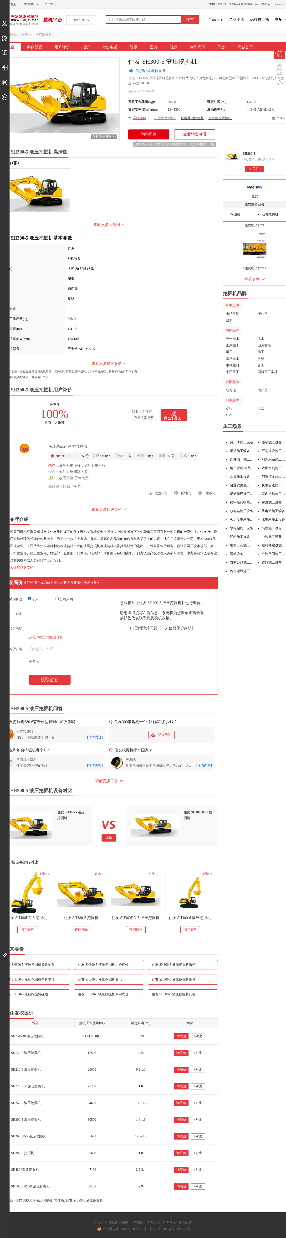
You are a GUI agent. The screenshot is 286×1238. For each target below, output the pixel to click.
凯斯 (229, 320)
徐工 (261, 338)
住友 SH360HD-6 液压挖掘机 (27, 918)
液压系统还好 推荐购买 (67, 446)
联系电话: (16, 629)
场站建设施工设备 (242, 494)
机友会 (265, 4)
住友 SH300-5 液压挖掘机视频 (26, 994)
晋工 (261, 365)
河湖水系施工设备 (274, 459)
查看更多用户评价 (107, 510)
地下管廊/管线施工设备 (242, 468)
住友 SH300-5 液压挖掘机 (22, 1119)
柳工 (261, 352)
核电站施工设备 (241, 511)
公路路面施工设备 (274, 554)
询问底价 (197, 47)
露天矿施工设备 (241, 442)
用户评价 (62, 47)
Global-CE (280, 4)
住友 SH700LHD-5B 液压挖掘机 (27, 1186)
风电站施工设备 (273, 511)
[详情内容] (95, 737)
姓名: (19, 614)
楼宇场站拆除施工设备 (242, 502)
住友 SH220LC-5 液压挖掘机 (24, 1086)
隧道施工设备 (272, 502)
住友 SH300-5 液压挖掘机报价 (174, 964)
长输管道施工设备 (274, 485)
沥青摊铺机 (270, 214)
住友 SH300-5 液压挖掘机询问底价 (103, 994)
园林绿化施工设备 (242, 459)
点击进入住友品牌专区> (17, 567)
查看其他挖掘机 (192, 118)
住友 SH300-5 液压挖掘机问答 (174, 994)
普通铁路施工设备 (242, 485)
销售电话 (109, 47)
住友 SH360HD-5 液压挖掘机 (190, 918)
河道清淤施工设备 (274, 476)
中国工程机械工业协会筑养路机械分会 (233, 4)
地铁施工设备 (272, 537)
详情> (77, 486)
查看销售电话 (194, 134)
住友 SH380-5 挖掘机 (135, 918)
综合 (11, 47)
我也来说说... (173, 418)
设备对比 (279, 53)
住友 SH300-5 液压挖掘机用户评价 (103, 964)
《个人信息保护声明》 (176, 628)
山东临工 (232, 345)
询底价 (181, 1036)
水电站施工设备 (273, 519)
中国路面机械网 (19, 20)
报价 (86, 47)
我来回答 (160, 735)
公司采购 (64, 599)
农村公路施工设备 (242, 562)
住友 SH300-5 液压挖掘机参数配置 (29, 964)
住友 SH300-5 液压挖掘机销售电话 (29, 979)
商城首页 (245, 47)
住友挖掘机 (43, 34)
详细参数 (139, 118)
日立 (261, 408)
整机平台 (52, 19)
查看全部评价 (144, 417)
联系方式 (153, 1223)
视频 (174, 47)
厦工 (229, 352)
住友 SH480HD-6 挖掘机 (81, 918)
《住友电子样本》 (254, 268)
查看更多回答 (106, 781)
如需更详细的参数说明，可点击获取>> (24, 377)
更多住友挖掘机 (220, 118)
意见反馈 (169, 1223)
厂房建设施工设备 (274, 451)
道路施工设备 (272, 562)
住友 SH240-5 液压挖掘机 (22, 1103)
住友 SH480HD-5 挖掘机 (21, 1169)
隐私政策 (185, 1223)
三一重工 (232, 338)
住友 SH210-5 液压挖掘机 (22, 1069)
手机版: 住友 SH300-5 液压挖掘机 (28, 1200)
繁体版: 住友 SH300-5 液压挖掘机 (78, 1200)
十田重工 (232, 372)
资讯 (134, 47)
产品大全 (216, 19)
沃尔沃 (263, 314)
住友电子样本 (255, 225)
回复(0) (210, 493)
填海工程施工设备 (242, 545)
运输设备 (236, 554)
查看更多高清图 (106, 225)
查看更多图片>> (104, 136)
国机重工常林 (268, 372)
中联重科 (232, 365)
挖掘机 (27, 34)
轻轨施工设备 (240, 537)
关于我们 (137, 1223)
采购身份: (16, 599)
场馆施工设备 (240, 451)
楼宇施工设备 (272, 442)
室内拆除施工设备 (274, 494)
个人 (33, 599)
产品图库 (236, 19)
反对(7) (186, 493)
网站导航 (29, 4)
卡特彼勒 (232, 314)
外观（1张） (10, 163)
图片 (154, 47)
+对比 (198, 1036)
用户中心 (50, 4)
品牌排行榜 (259, 19)
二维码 (281, 118)
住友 (254, 196)
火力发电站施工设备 (242, 519)
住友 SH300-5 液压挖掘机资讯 (100, 979)
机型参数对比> (165, 118)
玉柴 (261, 358)
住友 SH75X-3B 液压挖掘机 (24, 1036)
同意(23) (161, 493)
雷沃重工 (232, 358)
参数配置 (34, 47)
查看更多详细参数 (107, 364)
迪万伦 (231, 390)
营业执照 (183, 1229)
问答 (221, 47)
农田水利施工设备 (274, 468)
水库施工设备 (240, 476)
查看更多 (252, 279)
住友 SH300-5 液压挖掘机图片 (174, 979)
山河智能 (264, 345)
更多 (278, 19)
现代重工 (264, 390)
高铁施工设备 (272, 528)
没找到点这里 (279, 69)
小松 (229, 408)
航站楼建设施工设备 (274, 545)
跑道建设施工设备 (242, 571)
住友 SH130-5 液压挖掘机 (22, 1053)
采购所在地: (14, 649)
